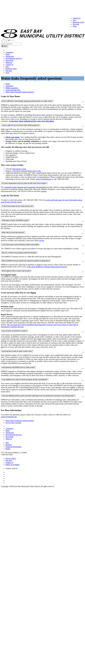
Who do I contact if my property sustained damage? (19, 252)
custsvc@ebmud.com (43, 179)
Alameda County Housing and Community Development (25, 187)
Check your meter (12, 137)
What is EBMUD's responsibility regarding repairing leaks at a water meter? (27, 101)
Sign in (70, 10)
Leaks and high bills (12, 90)
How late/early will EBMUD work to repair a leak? (18, 367)
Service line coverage (13, 423)
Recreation (9, 60)
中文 (70, 4)
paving (41, 240)
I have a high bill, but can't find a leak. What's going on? (20, 125)
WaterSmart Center (19, 169)
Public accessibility (12, 465)
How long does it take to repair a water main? (17, 351)
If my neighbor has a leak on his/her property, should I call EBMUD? (25, 379)
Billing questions (11, 88)
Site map (76, 24)
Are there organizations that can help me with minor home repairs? (24, 183)
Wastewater (9, 56)
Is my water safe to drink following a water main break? (20, 244)
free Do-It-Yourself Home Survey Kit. (27, 171)
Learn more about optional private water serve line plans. (32, 121)
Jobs (74, 20)
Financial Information (13, 447)
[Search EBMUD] (11, 44)
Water (7, 54)
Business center (78, 22)
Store (75, 26)
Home (7, 84)
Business (8, 445)
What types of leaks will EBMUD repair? (15, 220)
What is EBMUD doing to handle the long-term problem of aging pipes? (26, 261)
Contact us (76, 18)
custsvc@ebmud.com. (9, 417)
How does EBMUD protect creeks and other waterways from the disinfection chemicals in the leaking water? (38, 396)
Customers (9, 52)
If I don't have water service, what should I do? (17, 206)
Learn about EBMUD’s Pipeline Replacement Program (47, 267)
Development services (13, 58)
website (43, 191)
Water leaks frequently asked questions (19, 92)
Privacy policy (10, 458)
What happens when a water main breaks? (16, 271)
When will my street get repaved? (13, 232)
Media (7, 449)
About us (8, 62)
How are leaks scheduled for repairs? (14, 331)
